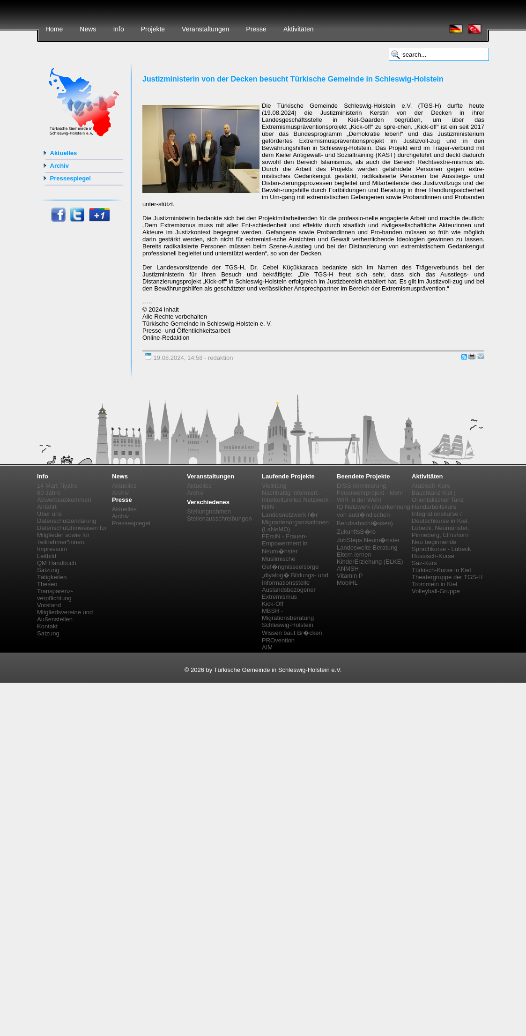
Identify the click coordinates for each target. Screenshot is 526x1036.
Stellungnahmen (209, 511)
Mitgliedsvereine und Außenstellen (65, 616)
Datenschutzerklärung (66, 520)
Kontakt (47, 626)
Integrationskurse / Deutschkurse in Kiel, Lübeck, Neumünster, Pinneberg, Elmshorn (440, 524)
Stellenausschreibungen (219, 518)
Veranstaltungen (205, 29)
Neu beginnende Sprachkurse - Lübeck (441, 545)
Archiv (59, 165)
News (88, 29)
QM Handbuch (56, 562)
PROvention (278, 640)
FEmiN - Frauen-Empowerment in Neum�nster (285, 544)
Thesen (47, 584)
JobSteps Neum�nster (368, 540)
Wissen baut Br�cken (292, 632)
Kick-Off (272, 603)
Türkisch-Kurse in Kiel (441, 570)
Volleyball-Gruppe (436, 591)
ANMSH (348, 568)
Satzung (48, 570)
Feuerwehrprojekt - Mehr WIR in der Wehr (370, 496)
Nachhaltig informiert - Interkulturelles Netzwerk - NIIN (297, 499)
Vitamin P (350, 575)
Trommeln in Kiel (434, 584)
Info (118, 29)
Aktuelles (63, 153)
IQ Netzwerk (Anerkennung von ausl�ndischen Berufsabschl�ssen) (373, 515)
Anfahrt (47, 506)
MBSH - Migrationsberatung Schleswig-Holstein (288, 617)
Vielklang (274, 485)
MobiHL (347, 582)
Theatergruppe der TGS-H (447, 577)
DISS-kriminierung (361, 485)
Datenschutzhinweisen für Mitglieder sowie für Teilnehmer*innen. (72, 534)
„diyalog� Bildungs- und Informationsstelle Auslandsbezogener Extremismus (295, 586)
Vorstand (49, 605)
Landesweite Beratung (367, 547)
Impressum (52, 548)
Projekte (153, 29)
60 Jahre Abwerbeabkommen (64, 496)
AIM (267, 647)
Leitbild (46, 555)
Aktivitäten (298, 29)
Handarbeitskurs (434, 506)
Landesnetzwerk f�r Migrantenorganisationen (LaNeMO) (295, 522)
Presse (256, 29)
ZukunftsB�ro (356, 531)
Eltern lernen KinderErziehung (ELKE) (370, 558)
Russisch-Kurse (433, 555)
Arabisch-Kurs (431, 485)
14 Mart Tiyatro (57, 485)
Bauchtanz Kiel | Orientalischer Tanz (438, 496)
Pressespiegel (70, 178)
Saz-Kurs (424, 562)
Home (54, 29)
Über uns (49, 513)
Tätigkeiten (52, 577)
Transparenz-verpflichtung (55, 595)
